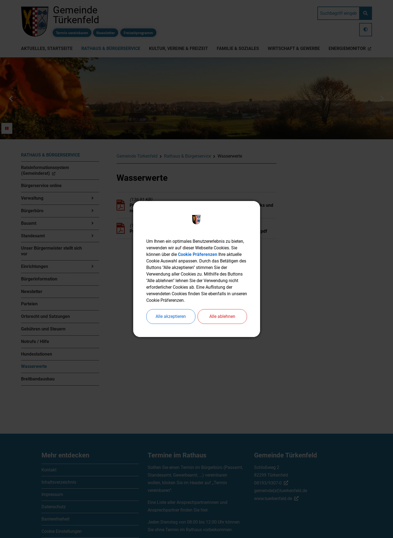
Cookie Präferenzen (197, 254)
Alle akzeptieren (171, 316)
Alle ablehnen (222, 316)
